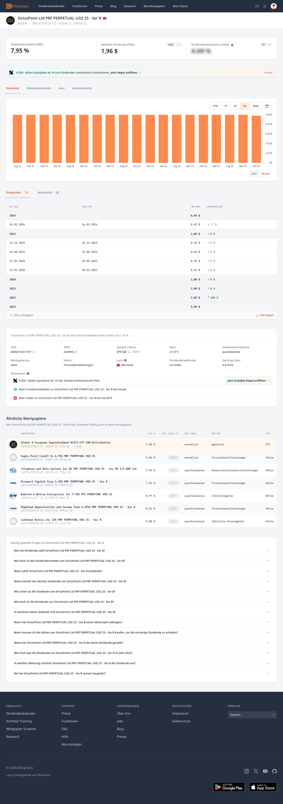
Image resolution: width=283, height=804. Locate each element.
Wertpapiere (154, 6)
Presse (121, 736)
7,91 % (150, 483)
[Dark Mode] (264, 6)
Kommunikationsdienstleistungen (235, 470)
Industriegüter (222, 496)
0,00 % (150, 521)
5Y (244, 106)
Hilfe (65, 736)
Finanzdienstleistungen (229, 457)
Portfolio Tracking (19, 721)
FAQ (64, 729)
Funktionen (79, 6)
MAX (256, 106)
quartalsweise (194, 470)
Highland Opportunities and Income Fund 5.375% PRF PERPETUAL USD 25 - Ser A (78, 507)
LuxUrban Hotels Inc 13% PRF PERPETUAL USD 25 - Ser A (61, 519)
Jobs (120, 721)
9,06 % (150, 457)
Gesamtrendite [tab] (82, 88)
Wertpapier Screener (21, 729)
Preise (99, 6)
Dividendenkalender (52, 6)
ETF (268, 444)
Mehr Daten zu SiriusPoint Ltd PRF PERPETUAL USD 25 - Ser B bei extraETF (65, 398)
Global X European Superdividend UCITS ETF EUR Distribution (65, 442)
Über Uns (124, 713)
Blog (120, 729)
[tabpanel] (141, 139)
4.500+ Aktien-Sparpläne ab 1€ (59, 381)
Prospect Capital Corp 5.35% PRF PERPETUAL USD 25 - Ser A (64, 481)
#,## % (201, 51)
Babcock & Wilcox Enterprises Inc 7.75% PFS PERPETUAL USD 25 (66, 494)
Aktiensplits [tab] (48, 192)
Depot (180, 6)
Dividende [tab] (12, 88)
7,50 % (150, 444)
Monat (265, 173)
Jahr (254, 173)
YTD (215, 106)
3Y (235, 106)
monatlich (191, 444)
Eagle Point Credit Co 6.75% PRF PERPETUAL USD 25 (58, 456)
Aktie (269, 457)
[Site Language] (257, 6)
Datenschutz (181, 721)
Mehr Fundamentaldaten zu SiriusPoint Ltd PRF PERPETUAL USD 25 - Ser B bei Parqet (72, 389)
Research (13, 736)
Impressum (180, 713)
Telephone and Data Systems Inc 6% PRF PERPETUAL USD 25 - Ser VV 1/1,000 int (79, 468)
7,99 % (150, 470)
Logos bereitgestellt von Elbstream (28, 775)
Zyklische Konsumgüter (228, 521)
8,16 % (150, 508)
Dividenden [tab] (18, 192)
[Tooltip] (125, 360)
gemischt (218, 444)
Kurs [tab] (62, 88)
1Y (225, 106)
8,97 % (150, 496)
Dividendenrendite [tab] (39, 88)
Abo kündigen (72, 744)
